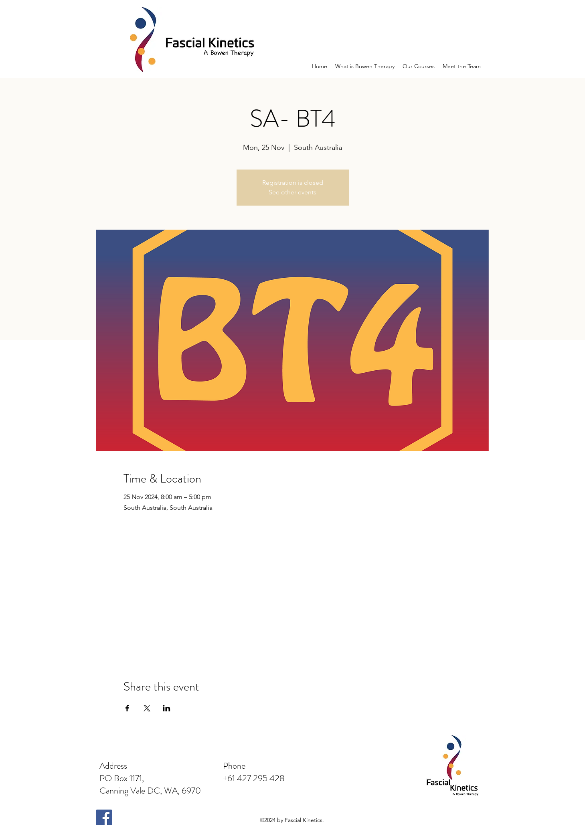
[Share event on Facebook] (127, 708)
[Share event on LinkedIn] (166, 708)
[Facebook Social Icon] (104, 817)
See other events (292, 192)
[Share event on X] (147, 708)
